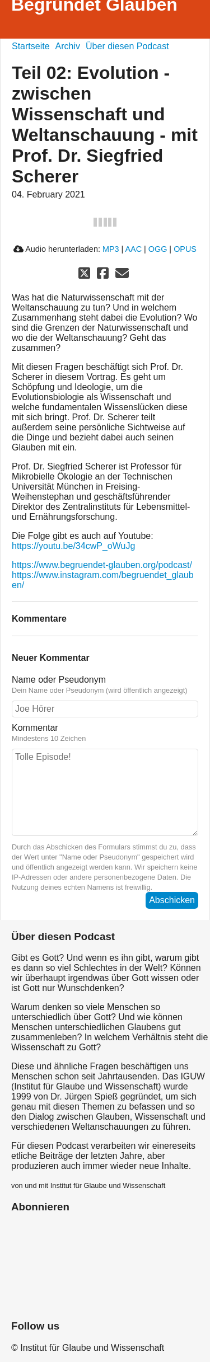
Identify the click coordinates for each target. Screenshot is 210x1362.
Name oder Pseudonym (105, 685)
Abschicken (172, 900)
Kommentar (105, 733)
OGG (157, 249)
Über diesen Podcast (127, 46)
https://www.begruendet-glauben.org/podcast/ (102, 565)
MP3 (110, 249)
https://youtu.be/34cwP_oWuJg (73, 546)
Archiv (67, 46)
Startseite (31, 46)
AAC (133, 249)
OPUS (185, 249)
